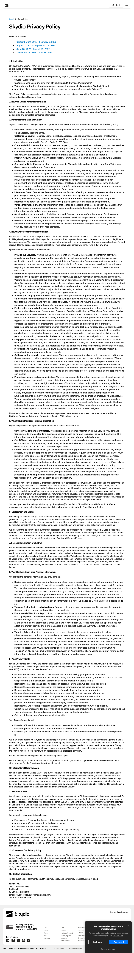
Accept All (119, 950)
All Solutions (65, 941)
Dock (46, 933)
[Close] (129, 934)
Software (47, 938)
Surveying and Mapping (66, 937)
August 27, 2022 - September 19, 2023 (35, 45)
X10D (46, 930)
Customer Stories (101, 927)
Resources (82, 927)
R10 (45, 936)
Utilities (63, 930)
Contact (116, 5)
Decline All (98, 950)
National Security (67, 933)
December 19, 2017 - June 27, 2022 (34, 52)
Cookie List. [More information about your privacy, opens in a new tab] (118, 944)
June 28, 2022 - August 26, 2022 (33, 49)
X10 (45, 927)
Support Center (118, 927)
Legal (11, 19)
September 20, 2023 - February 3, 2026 (36, 42)
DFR (62, 927)
